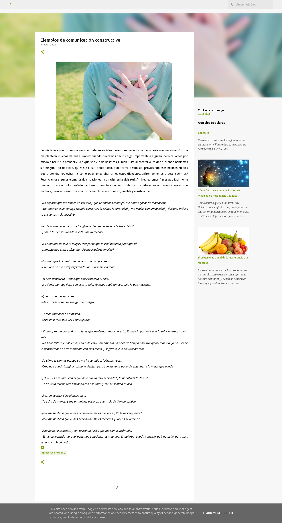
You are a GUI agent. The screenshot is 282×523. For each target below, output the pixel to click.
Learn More (212, 513)
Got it (228, 513)
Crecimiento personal (54, 453)
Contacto (203, 132)
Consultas (204, 113)
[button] (42, 52)
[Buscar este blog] (254, 4)
